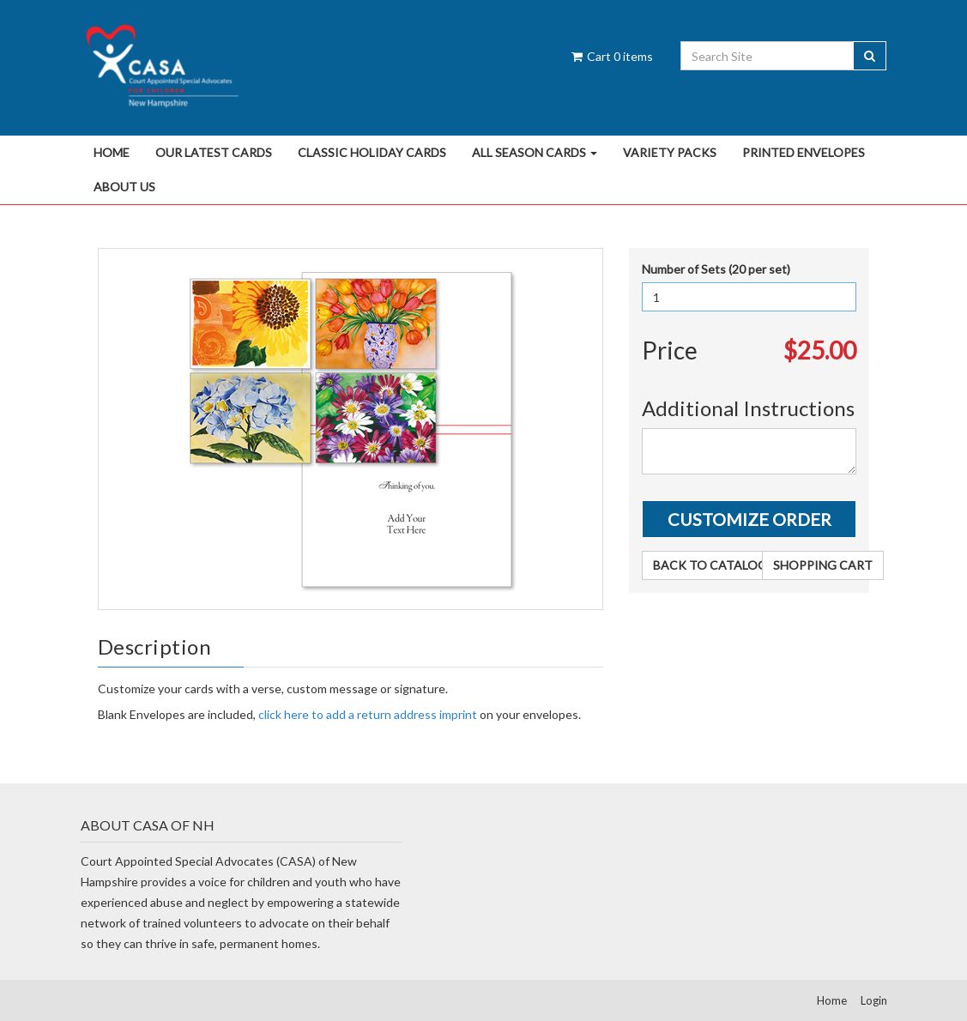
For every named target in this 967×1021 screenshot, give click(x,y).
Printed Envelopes (803, 152)
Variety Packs (669, 152)
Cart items (611, 56)
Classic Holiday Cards (372, 152)
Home (112, 152)
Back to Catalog (710, 565)
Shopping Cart (823, 565)
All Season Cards (534, 152)
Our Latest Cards (213, 152)
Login (874, 1000)
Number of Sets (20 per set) (716, 269)
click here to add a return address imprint (367, 714)
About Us (124, 186)
